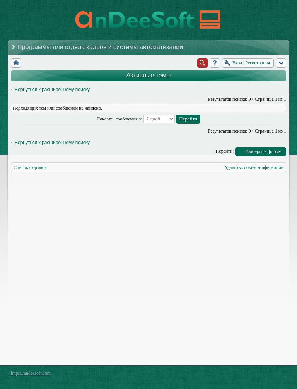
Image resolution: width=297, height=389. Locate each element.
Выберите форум (263, 151)
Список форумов (30, 167)
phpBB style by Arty (251, 375)
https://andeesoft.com (31, 373)
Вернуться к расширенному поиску (52, 89)
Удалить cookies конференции (254, 167)
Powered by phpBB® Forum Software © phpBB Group (274, 375)
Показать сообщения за (149, 119)
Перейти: (225, 151)
